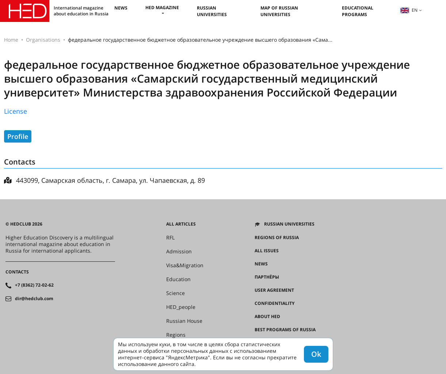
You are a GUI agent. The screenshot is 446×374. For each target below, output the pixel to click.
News (120, 8)
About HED (267, 317)
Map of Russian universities (279, 11)
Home (11, 39)
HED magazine (162, 7)
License (15, 111)
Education (178, 279)
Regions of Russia (277, 238)
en (409, 10)
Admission (179, 251)
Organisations (43, 39)
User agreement (274, 290)
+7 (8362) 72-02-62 (34, 285)
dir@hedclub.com (34, 299)
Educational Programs (357, 11)
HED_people (180, 307)
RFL (170, 237)
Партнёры (267, 277)
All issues (267, 251)
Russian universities (212, 11)
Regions (176, 335)
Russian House (184, 321)
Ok (316, 354)
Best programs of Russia (285, 330)
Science (175, 293)
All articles (181, 224)
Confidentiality (274, 303)
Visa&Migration (184, 265)
